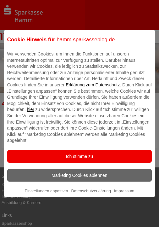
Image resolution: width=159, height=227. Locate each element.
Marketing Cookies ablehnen (79, 180)
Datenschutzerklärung (91, 195)
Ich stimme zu (79, 161)
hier (30, 114)
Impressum (124, 195)
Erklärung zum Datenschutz (93, 89)
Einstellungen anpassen (46, 195)
